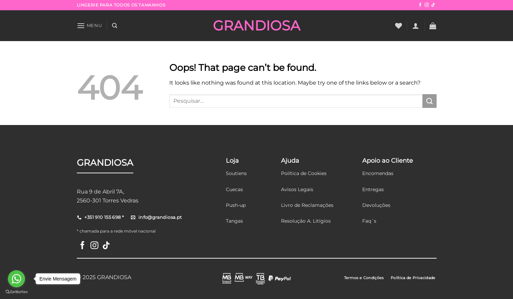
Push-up (236, 205)
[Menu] (89, 25)
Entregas (373, 189)
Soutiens (236, 173)
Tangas (234, 221)
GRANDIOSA (256, 26)
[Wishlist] (398, 25)
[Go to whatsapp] (16, 278)
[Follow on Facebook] (420, 5)
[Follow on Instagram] (427, 5)
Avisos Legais (297, 189)
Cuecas (234, 189)
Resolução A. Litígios (306, 221)
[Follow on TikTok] (433, 5)
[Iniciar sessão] (415, 25)
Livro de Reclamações (307, 205)
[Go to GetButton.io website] (16, 292)
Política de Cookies (304, 173)
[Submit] (429, 101)
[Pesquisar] (114, 25)
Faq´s (369, 221)
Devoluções (376, 205)
